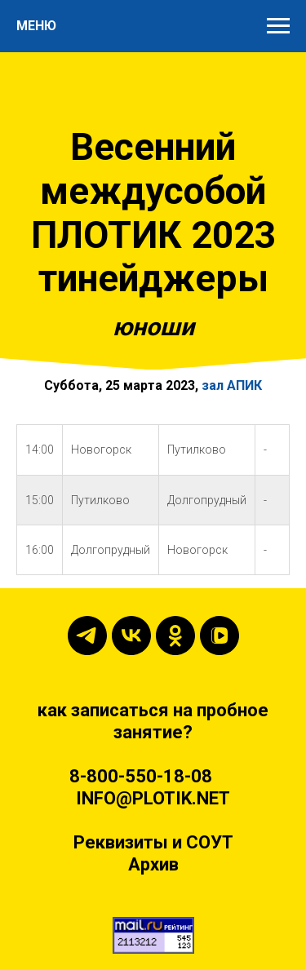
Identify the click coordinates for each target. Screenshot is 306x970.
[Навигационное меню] (278, 26)
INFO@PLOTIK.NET (153, 798)
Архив (153, 864)
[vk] (131, 635)
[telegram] (87, 635)
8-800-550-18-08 (140, 776)
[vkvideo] (219, 635)
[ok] (175, 635)
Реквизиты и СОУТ (153, 842)
